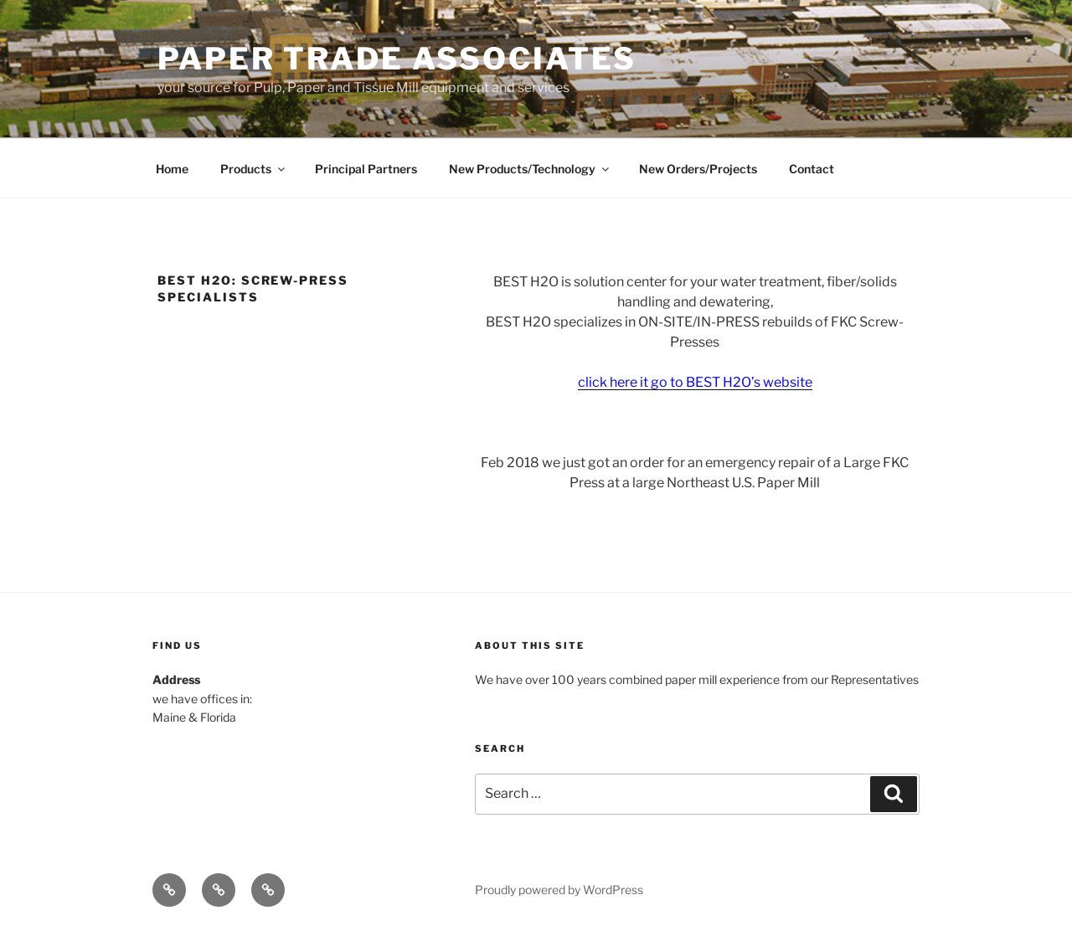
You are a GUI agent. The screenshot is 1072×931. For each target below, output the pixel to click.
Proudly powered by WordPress (559, 889)
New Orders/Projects (698, 169)
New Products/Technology (530, 169)
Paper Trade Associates (396, 58)
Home (172, 169)
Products (253, 169)
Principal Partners (366, 169)
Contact (811, 169)
